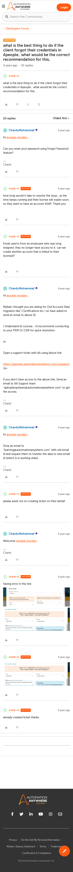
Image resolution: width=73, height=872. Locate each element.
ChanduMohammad (21, 130)
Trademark (56, 846)
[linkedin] (31, 814)
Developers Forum (17, 28)
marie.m (14, 76)
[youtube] (41, 814)
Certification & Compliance (36, 853)
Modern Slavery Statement (21, 846)
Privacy (13, 840)
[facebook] (12, 814)
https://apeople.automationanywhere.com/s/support (36, 364)
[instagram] (50, 814)
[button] (3, 6)
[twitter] (21, 814)
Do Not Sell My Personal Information (40, 840)
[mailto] (60, 814)
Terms (43, 846)
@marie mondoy (17, 137)
